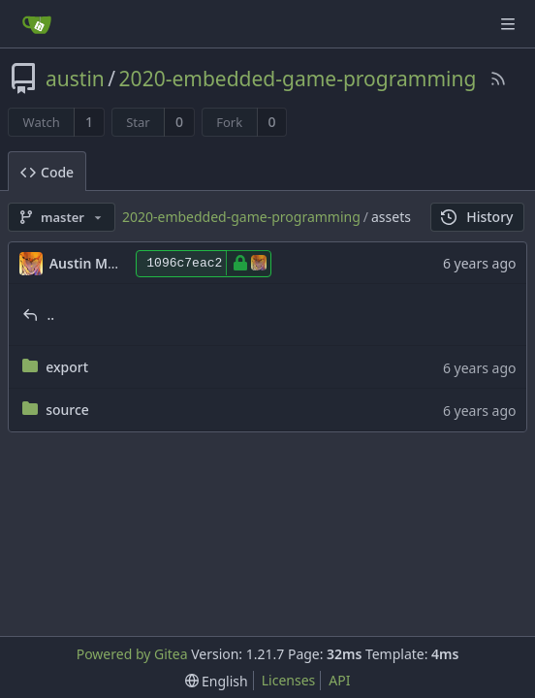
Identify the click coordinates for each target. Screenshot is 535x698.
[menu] (216, 681)
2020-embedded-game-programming (298, 78)
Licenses (289, 680)
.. (51, 314)
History (477, 216)
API (339, 680)
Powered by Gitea (132, 654)
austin (75, 78)
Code (47, 172)
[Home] (37, 24)
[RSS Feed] (498, 78)
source (67, 409)
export (67, 367)
